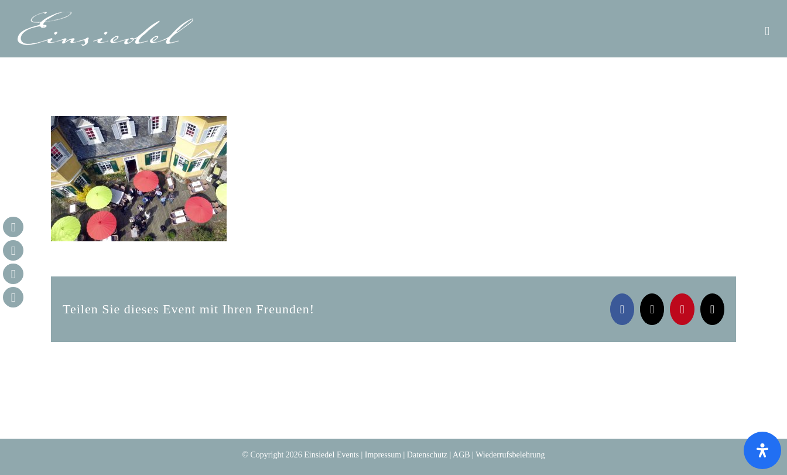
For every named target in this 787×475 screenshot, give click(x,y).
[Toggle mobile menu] (767, 31)
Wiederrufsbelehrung (510, 454)
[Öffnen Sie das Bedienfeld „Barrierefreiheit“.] (762, 450)
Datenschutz (427, 454)
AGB (461, 454)
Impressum (383, 454)
